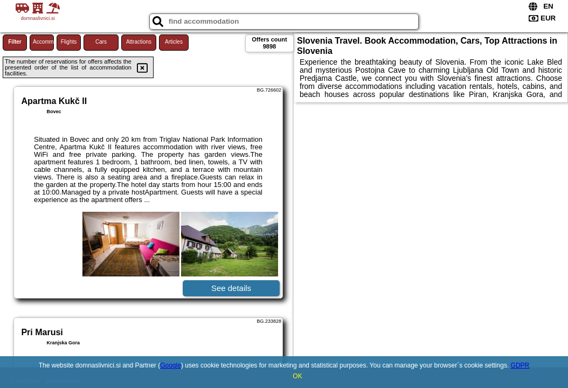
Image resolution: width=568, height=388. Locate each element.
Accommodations (43, 42)
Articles (174, 42)
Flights (69, 42)
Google (170, 365)
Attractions (138, 42)
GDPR (520, 365)
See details (231, 288)
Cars (101, 42)
